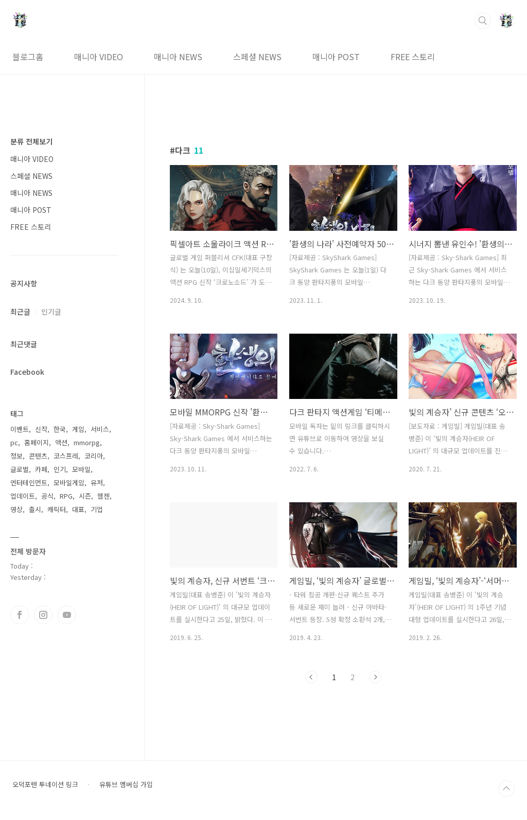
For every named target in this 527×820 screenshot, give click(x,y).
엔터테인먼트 (28, 482)
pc (14, 442)
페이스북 (19, 615)
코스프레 (66, 456)
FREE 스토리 (413, 56)
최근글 (20, 311)
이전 (311, 677)
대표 (78, 509)
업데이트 (22, 496)
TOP (506, 788)
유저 (97, 482)
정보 (16, 456)
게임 (78, 429)
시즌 (85, 496)
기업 (97, 509)
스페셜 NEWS (257, 56)
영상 (16, 509)
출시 (35, 509)
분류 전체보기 (31, 141)
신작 (41, 429)
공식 (47, 496)
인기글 (51, 311)
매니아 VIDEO (98, 56)
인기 (60, 469)
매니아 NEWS (178, 56)
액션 (61, 442)
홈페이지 (36, 442)
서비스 (100, 429)
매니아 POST (336, 56)
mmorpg (87, 442)
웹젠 (103, 496)
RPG (66, 496)
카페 (41, 469)
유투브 (67, 615)
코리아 (93, 456)
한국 (60, 429)
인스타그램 (43, 615)
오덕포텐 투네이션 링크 (45, 784)
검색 (482, 20)
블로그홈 (27, 56)
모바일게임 (69, 482)
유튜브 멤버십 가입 (126, 784)
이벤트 (19, 429)
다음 (375, 677)
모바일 (81, 469)
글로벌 (19, 469)
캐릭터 (56, 509)
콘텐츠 (38, 456)
